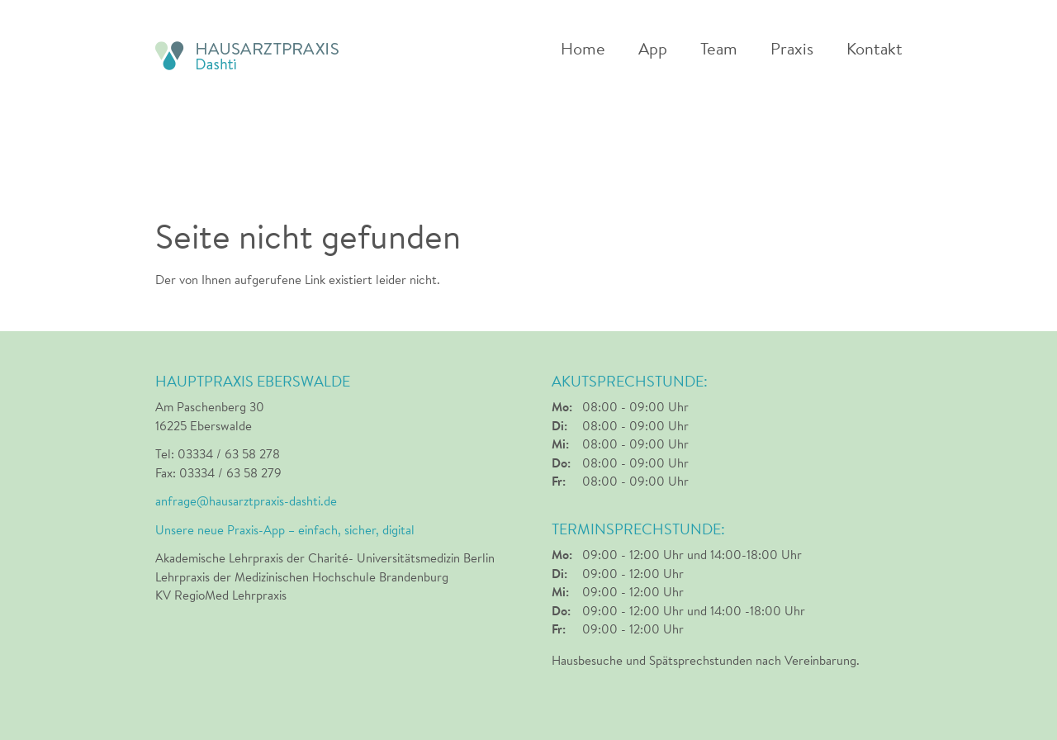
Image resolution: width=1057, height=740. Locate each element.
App (652, 49)
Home (583, 49)
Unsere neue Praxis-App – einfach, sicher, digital (285, 530)
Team (718, 49)
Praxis (791, 49)
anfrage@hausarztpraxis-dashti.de (246, 501)
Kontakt (874, 49)
